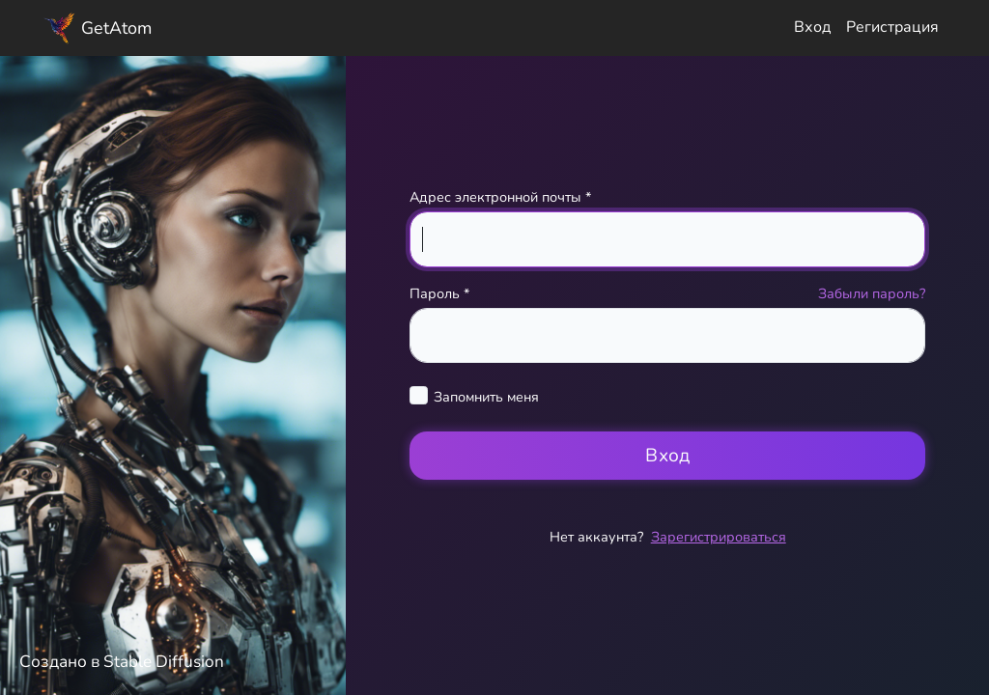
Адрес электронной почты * (500, 197)
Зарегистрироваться (718, 536)
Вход (812, 27)
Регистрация (892, 27)
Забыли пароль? (871, 293)
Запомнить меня (486, 396)
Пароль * (439, 293)
